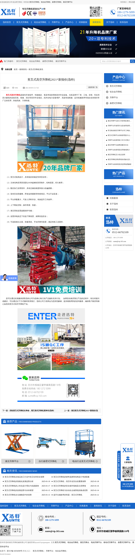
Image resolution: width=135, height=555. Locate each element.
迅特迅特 (4, 506)
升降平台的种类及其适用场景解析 (119, 164)
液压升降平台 (60, 61)
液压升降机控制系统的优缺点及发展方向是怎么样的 (119, 160)
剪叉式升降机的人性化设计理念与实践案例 (22, 486)
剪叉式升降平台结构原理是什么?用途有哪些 (119, 136)
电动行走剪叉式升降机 (83, 461)
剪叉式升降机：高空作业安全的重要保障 (69, 481)
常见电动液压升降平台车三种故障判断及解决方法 (119, 131)
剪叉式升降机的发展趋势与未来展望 (19, 490)
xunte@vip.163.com (119, 241)
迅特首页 (7, 22)
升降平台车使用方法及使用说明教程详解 (119, 126)
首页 (15, 69)
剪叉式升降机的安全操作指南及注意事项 (69, 486)
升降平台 (56, 22)
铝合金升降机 (40, 22)
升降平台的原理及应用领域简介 (119, 150)
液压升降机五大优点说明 (116, 154)
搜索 (132, 61)
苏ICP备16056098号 (14, 551)
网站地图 (132, 2)
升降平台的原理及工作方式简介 (119, 140)
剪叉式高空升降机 (13, 95)
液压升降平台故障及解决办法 (118, 145)
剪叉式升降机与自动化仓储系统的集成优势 (70, 490)
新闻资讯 (97, 22)
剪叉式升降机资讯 (36, 69)
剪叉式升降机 (22, 22)
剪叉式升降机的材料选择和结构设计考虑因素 (71, 477)
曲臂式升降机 (47, 61)
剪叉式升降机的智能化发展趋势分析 (19, 481)
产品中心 (69, 22)
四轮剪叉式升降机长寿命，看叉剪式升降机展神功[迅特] (32, 411)
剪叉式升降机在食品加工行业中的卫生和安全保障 (24, 477)
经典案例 (83, 22)
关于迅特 (110, 22)
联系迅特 (124, 22)
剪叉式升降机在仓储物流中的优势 (18, 495)
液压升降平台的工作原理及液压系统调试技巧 (119, 121)
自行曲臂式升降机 (48, 461)
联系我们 (123, 2)
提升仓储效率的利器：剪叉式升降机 (67, 495)
